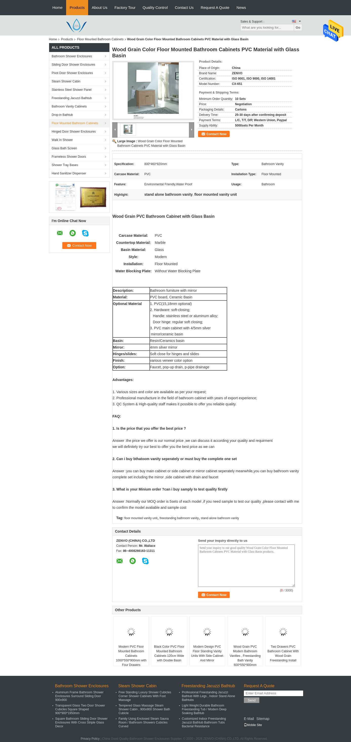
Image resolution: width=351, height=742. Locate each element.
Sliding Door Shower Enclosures (73, 64)
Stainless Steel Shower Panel (71, 90)
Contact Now (216, 134)
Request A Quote (215, 7)
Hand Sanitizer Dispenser (69, 173)
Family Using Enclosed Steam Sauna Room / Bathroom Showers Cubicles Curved (144, 722)
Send (252, 700)
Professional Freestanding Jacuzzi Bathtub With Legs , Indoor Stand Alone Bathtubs (208, 696)
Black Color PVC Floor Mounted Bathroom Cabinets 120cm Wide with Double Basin (169, 653)
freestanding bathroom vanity (179, 518)
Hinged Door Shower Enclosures (74, 131)
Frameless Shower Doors (69, 156)
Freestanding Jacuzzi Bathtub (72, 98)
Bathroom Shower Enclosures (72, 56)
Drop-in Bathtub (62, 115)
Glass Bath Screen (64, 148)
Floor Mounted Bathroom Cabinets (100, 39)
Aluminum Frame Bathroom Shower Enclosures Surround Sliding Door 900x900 (79, 696)
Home (57, 7)
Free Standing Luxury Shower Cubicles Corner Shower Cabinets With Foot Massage (145, 696)
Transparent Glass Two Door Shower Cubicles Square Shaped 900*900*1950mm (80, 709)
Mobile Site (253, 725)
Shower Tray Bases (65, 165)
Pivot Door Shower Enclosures (72, 73)
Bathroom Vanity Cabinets (69, 106)
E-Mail (249, 719)
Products (77, 7)
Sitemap (262, 719)
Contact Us (184, 7)
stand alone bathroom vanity (220, 518)
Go (298, 27)
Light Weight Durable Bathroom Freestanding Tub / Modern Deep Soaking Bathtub (204, 709)
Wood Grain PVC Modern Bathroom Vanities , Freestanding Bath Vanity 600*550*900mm (245, 656)
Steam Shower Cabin (66, 81)
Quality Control (155, 7)
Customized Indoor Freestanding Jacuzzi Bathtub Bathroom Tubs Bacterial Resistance (204, 722)
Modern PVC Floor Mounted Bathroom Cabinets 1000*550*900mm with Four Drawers (131, 656)
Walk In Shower (62, 140)
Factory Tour (124, 7)
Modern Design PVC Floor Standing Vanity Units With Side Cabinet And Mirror (207, 653)
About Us (99, 7)
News (241, 7)
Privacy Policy (90, 738)
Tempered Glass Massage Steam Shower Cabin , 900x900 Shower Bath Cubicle (144, 709)
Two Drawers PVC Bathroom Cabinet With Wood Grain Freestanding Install (283, 653)
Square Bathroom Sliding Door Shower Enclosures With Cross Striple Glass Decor (81, 722)
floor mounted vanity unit (141, 518)
